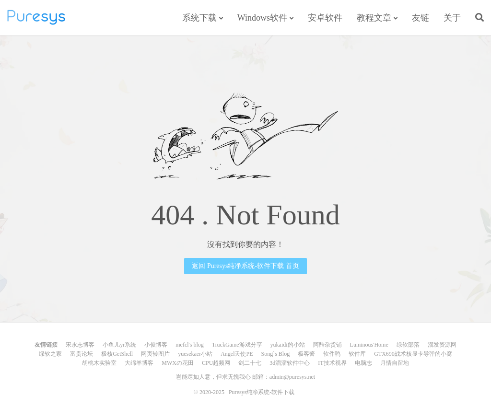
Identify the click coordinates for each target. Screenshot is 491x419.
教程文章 (374, 18)
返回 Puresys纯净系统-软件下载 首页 (245, 265)
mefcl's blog (189, 344)
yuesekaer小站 (195, 353)
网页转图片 (155, 353)
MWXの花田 (178, 363)
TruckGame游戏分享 (237, 344)
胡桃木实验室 (99, 363)
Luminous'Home (369, 344)
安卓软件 (325, 18)
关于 (452, 18)
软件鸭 (331, 353)
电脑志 (363, 363)
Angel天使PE (237, 353)
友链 (420, 18)
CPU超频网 (216, 363)
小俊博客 (155, 344)
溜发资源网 (442, 344)
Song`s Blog (275, 353)
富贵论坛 (81, 353)
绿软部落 (408, 344)
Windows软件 (262, 18)
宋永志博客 (80, 344)
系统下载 (199, 18)
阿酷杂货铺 (327, 344)
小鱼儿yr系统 (119, 344)
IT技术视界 (332, 363)
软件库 (357, 353)
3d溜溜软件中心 (289, 363)
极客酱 (306, 353)
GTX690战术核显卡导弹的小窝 (413, 353)
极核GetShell (117, 353)
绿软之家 (50, 353)
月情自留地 (394, 363)
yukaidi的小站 (287, 344)
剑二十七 (249, 363)
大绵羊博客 (139, 363)
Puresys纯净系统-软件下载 (36, 17)
